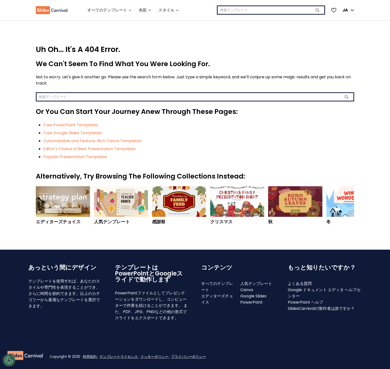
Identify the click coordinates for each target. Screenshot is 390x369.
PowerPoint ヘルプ (305, 302)
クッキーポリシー (155, 356)
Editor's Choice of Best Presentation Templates (89, 149)
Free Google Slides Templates (72, 133)
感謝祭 (158, 222)
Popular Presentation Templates (75, 157)
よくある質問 (300, 283)
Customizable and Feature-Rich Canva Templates (92, 141)
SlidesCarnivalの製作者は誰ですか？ (321, 308)
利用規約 (90, 356)
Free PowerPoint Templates (70, 125)
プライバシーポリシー (188, 356)
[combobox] (271, 10)
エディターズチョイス (58, 222)
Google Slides (253, 296)
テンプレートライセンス (119, 356)
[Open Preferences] (26, 360)
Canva (246, 290)
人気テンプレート (112, 222)
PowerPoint (251, 302)
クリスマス (221, 222)
